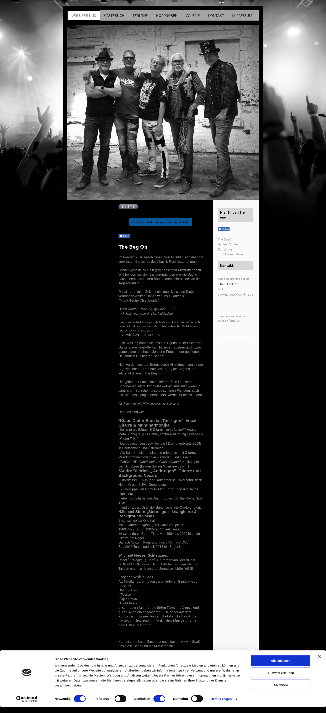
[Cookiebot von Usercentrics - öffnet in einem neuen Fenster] (27, 705)
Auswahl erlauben (280, 679)
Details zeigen (221, 705)
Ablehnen (281, 691)
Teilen (124, 236)
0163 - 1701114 (228, 284)
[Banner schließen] (319, 662)
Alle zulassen (280, 666)
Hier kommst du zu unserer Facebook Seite (161, 222)
